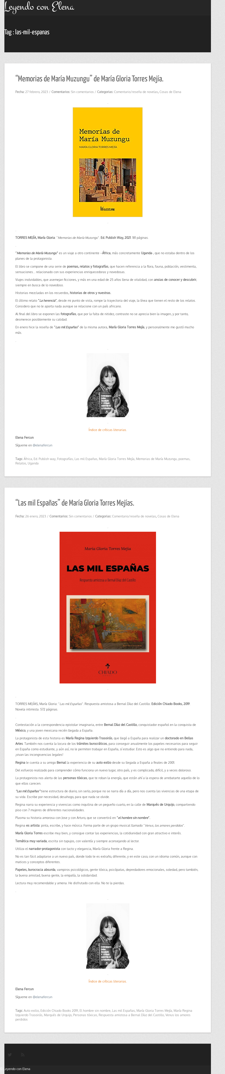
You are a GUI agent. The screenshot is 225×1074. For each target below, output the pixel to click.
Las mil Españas (85, 459)
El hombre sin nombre (95, 1010)
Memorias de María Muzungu (156, 459)
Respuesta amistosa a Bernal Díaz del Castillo (131, 1015)
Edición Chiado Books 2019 (59, 1010)
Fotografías (65, 459)
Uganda (33, 463)
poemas (184, 459)
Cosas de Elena (170, 92)
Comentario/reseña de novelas (136, 92)
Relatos (20, 463)
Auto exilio (31, 1010)
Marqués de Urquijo (58, 1015)
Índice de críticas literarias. (108, 430)
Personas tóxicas (85, 1015)
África (28, 459)
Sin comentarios (82, 92)
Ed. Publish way (45, 459)
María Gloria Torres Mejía (116, 459)
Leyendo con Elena (17, 1069)
